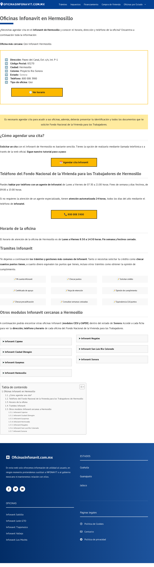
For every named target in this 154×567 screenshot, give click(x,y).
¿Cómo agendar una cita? (20, 395)
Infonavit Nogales (90, 338)
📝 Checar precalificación (23, 302)
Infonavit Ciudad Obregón (18, 351)
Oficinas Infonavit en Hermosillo (19, 391)
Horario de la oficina (18, 402)
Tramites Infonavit (17, 405)
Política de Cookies (94, 523)
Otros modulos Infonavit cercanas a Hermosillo (30, 409)
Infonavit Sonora (90, 359)
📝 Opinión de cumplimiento (125, 290)
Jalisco (83, 485)
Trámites (63, 4)
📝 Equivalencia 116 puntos (125, 302)
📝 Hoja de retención (74, 290)
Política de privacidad (95, 539)
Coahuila (84, 467)
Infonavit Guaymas (14, 362)
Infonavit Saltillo (15, 514)
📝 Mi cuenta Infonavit (23, 279)
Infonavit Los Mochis (16, 539)
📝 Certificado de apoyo (23, 290)
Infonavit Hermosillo (15, 372)
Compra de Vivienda (111, 4)
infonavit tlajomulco (17, 527)
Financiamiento (91, 4)
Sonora (23, 74)
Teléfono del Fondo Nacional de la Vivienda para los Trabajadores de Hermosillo (46, 398)
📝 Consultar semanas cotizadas (74, 302)
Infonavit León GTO (16, 520)
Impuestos (75, 4)
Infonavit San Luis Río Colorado (97, 348)
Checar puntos (74, 279)
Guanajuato (86, 476)
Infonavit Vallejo (14, 533)
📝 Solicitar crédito (125, 279)
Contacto (89, 531)
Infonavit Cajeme (14, 341)
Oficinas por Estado (136, 4)
